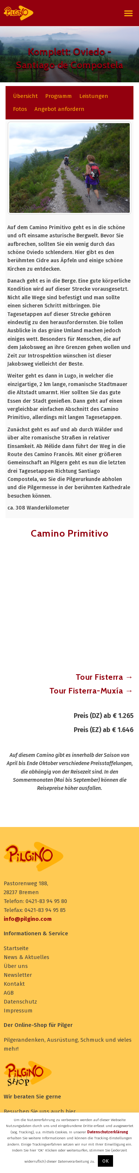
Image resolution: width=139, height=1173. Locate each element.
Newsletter (18, 975)
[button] (129, 13)
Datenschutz (20, 1001)
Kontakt (14, 984)
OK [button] (105, 1161)
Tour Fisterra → (105, 677)
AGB (9, 992)
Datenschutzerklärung (107, 1132)
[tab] (25, 96)
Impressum (18, 1010)
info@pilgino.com (28, 919)
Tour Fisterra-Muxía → (91, 691)
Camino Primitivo (69, 533)
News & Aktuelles (26, 957)
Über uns (16, 966)
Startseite (16, 948)
